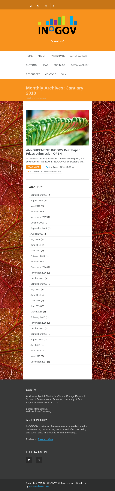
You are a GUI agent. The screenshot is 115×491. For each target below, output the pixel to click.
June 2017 (36, 245)
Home (29, 56)
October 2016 (37, 278)
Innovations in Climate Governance (45, 171)
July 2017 (35, 239)
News (45, 65)
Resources (33, 74)
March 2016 (36, 311)
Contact (50, 74)
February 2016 (38, 317)
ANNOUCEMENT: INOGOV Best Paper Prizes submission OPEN (53, 151)
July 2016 (35, 289)
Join (63, 74)
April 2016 (36, 306)
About (42, 56)
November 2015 (39, 322)
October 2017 (37, 222)
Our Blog (59, 65)
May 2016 (35, 300)
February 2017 (38, 256)
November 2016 (39, 272)
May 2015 (35, 356)
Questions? (57, 41)
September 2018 (39, 195)
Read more (34, 167)
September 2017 (39, 228)
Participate (58, 56)
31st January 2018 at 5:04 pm (61, 167)
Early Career (78, 56)
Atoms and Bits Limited (39, 486)
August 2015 (37, 339)
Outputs (31, 65)
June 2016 (36, 295)
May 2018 (35, 206)
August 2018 (37, 200)
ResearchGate (45, 439)
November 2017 (39, 217)
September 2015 (39, 334)
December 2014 (39, 361)
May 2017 (35, 250)
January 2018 (37, 211)
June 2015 (36, 350)
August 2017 (37, 233)
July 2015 (35, 345)
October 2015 (37, 328)
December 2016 (39, 267)
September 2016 (39, 284)
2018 (35, 98)
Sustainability (79, 65)
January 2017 (37, 261)
